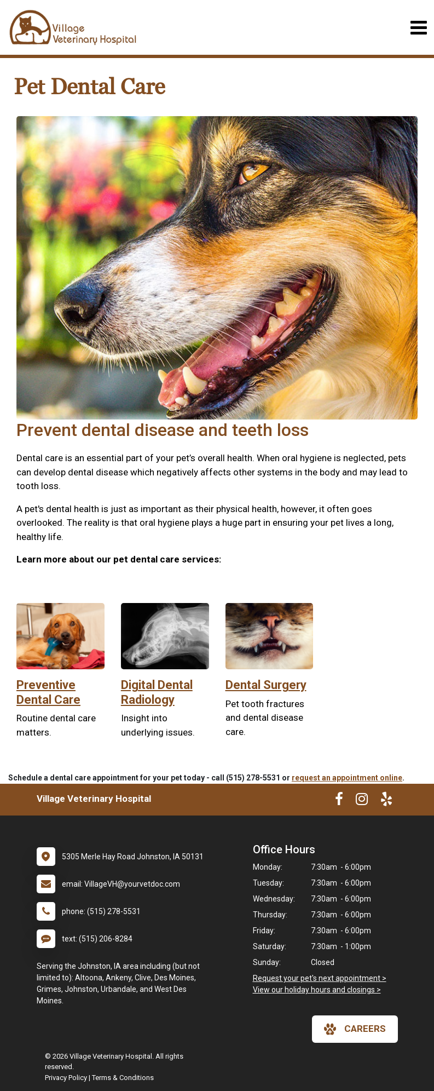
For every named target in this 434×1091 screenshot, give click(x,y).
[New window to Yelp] (386, 801)
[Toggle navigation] (418, 27)
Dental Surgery (265, 685)
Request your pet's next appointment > (319, 978)
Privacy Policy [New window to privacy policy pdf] (66, 1077)
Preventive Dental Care (48, 692)
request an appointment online (347, 777)
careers (355, 1029)
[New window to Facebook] (339, 801)
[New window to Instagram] (361, 801)
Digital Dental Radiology (157, 692)
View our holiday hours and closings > (317, 989)
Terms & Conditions (123, 1077)
